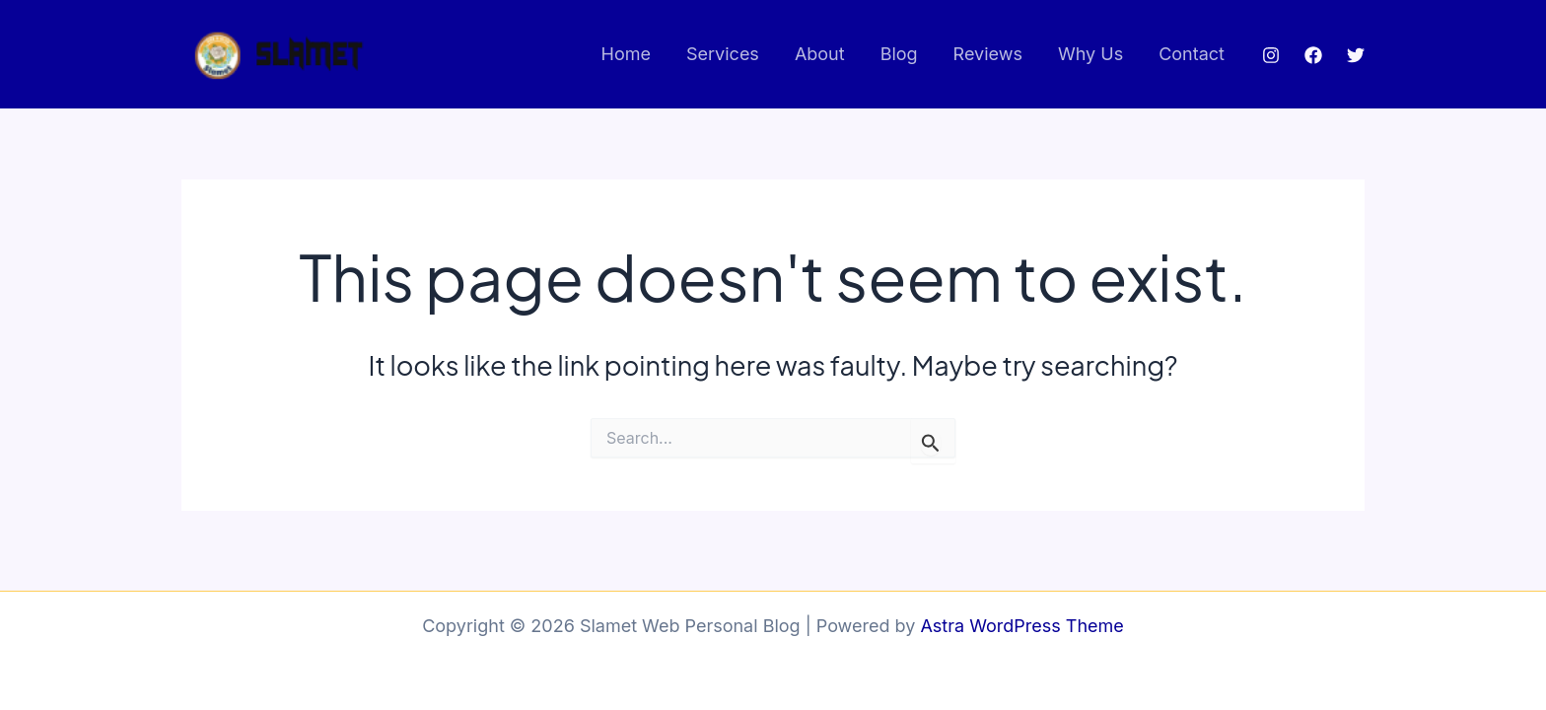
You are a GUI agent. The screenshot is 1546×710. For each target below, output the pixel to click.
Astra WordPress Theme (1021, 625)
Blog (899, 53)
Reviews (987, 53)
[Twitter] (1356, 55)
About (820, 53)
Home (626, 53)
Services (722, 53)
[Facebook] (1313, 55)
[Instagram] (1271, 55)
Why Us (1090, 53)
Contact (1192, 53)
